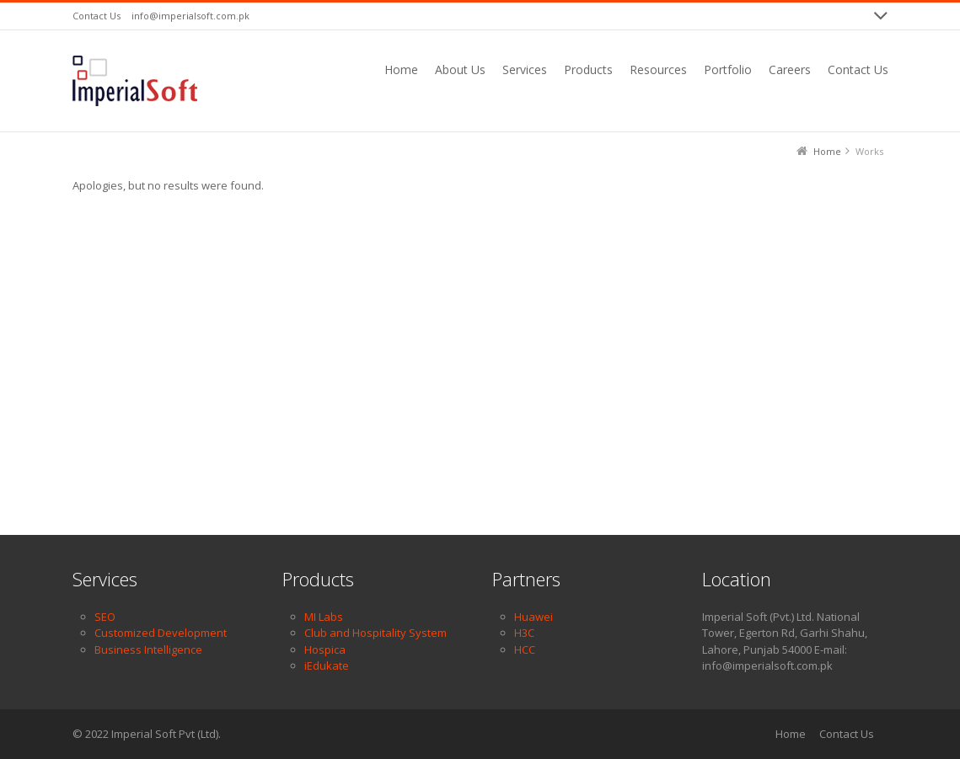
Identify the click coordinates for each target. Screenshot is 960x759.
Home (790, 733)
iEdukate (326, 665)
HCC (524, 649)
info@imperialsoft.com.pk (190, 15)
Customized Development (160, 632)
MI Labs (323, 616)
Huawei (533, 616)
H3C (524, 632)
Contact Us (96, 15)
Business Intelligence (148, 649)
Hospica (325, 649)
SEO (104, 616)
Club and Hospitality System (375, 632)
